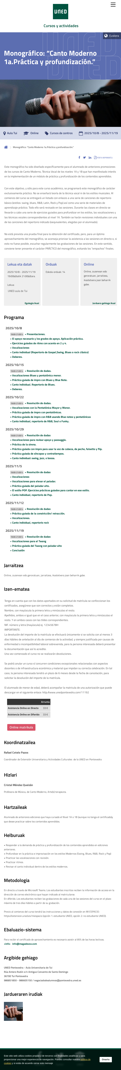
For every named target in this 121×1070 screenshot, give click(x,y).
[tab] (60, 16)
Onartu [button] (106, 1059)
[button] (79, 157)
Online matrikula (21, 727)
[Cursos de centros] (59, 134)
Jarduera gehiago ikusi (103, 303)
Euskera (114, 36)
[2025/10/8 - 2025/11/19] (98, 134)
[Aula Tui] (10, 134)
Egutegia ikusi (32, 303)
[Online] (31, 134)
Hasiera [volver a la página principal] (6, 147)
